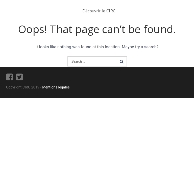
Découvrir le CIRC (98, 11)
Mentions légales (56, 87)
